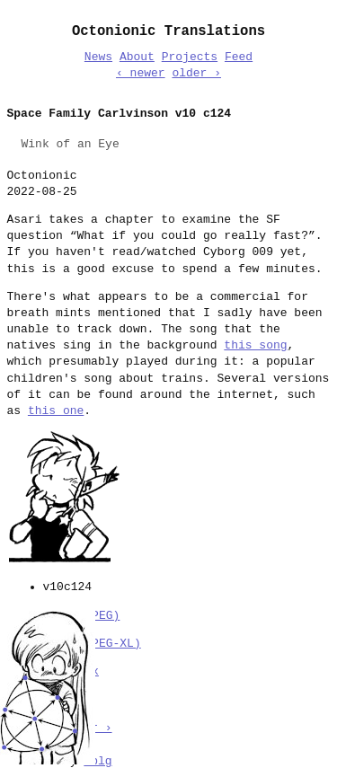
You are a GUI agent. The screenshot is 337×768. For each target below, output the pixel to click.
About (137, 57)
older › (196, 74)
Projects (189, 57)
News (98, 57)
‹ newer (140, 74)
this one (56, 411)
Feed (239, 57)
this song (255, 346)
